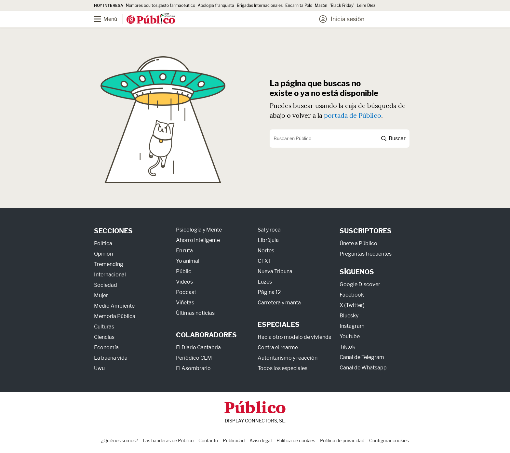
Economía (106, 347)
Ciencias (104, 337)
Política (103, 243)
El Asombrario (193, 368)
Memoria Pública (114, 316)
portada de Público (352, 115)
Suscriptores (366, 231)
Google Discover (360, 284)
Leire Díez (366, 5)
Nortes (266, 250)
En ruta (184, 250)
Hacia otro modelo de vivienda (294, 337)
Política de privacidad (342, 440)
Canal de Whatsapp (363, 368)
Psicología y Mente (199, 230)
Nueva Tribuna (275, 271)
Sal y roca (269, 230)
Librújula (268, 240)
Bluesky (349, 316)
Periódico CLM (194, 358)
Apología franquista (216, 5)
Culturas (104, 327)
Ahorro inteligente (198, 240)
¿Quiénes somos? (119, 440)
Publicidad (234, 440)
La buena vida (111, 358)
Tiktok (347, 347)
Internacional (110, 275)
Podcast (186, 292)
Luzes (265, 282)
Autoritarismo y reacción (287, 358)
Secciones (113, 231)
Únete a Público (358, 243)
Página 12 (269, 292)
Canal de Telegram (362, 357)
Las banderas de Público (168, 440)
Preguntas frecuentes (366, 254)
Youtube (350, 336)
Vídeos (184, 282)
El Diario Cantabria (198, 347)
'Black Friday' (342, 5)
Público (255, 409)
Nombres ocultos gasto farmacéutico (160, 5)
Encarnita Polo (298, 5)
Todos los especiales (282, 368)
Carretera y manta (279, 303)
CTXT (264, 261)
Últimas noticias (195, 313)
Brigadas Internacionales (260, 5)
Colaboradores (206, 335)
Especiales (279, 324)
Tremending (108, 264)
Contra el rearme (278, 347)
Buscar (393, 138)
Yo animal (187, 261)
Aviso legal (260, 440)
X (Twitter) (352, 305)
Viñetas (185, 303)
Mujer (101, 295)
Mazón (321, 5)
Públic (183, 271)
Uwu (99, 368)
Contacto (208, 440)
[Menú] (110, 19)
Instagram (352, 326)
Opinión (103, 254)
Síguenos (357, 272)
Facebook (352, 295)
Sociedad (105, 285)
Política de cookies (295, 440)
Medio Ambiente (114, 306)
